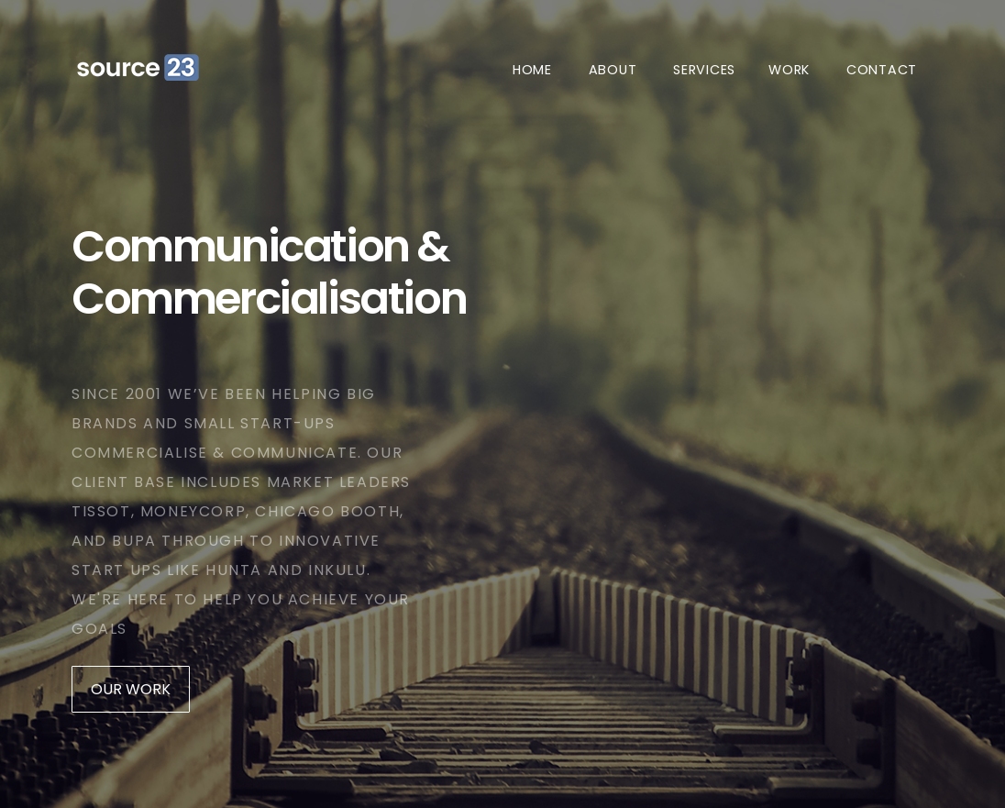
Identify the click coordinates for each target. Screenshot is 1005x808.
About (613, 70)
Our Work (131, 689)
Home (532, 70)
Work (789, 70)
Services (704, 70)
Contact (881, 70)
